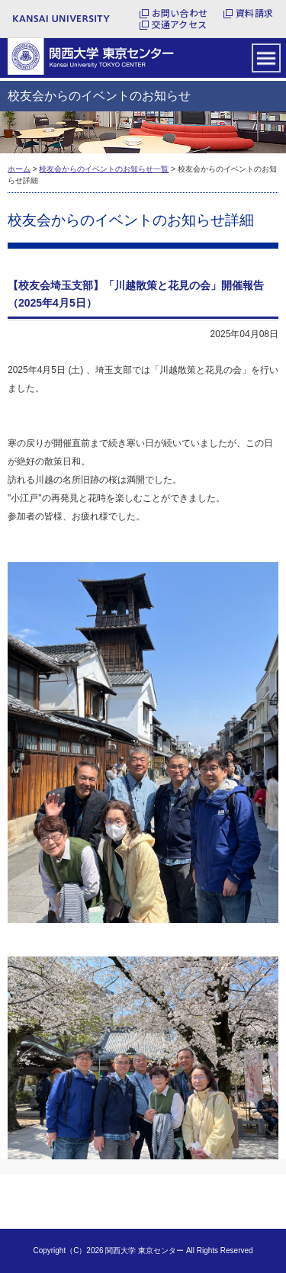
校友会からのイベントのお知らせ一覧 (104, 169)
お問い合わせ (179, 13)
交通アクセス (179, 24)
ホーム (19, 169)
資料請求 (254, 13)
